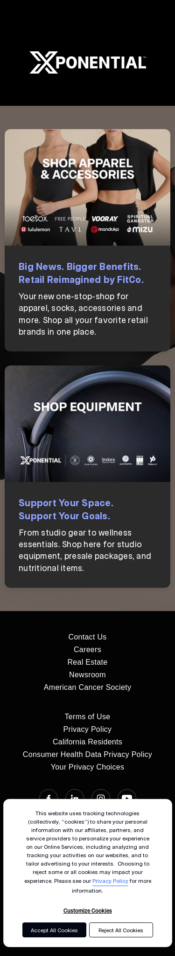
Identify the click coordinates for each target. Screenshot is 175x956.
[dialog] (88, 873)
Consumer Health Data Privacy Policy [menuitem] (87, 754)
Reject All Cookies (120, 930)
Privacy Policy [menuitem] (87, 729)
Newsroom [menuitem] (87, 675)
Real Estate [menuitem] (87, 662)
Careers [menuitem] (87, 649)
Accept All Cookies (54, 930)
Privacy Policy (110, 880)
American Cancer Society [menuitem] (87, 687)
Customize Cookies (87, 910)
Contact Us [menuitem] (87, 637)
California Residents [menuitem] (87, 742)
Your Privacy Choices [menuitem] (87, 767)
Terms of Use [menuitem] (88, 717)
